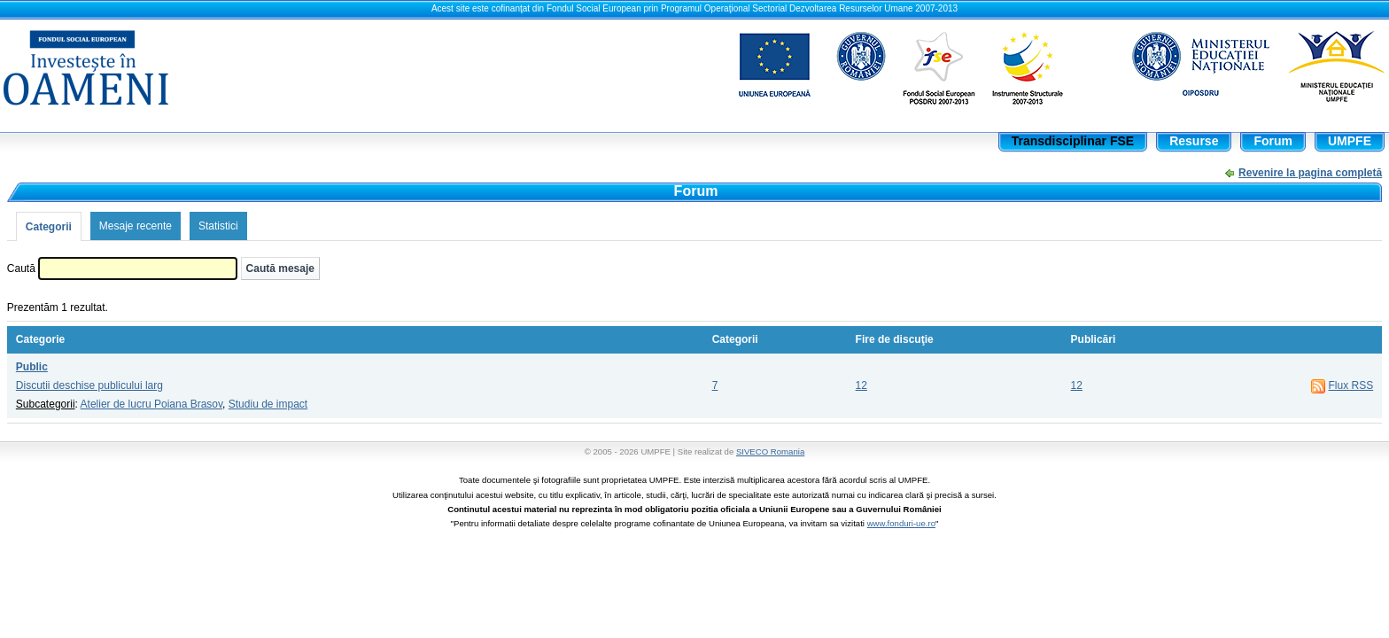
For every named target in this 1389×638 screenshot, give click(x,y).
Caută (21, 268)
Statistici (218, 226)
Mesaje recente (135, 226)
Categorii (49, 227)
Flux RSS (1350, 385)
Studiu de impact (268, 404)
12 (861, 385)
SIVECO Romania (770, 451)
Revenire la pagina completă (1310, 173)
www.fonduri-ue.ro (901, 523)
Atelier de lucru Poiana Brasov (152, 404)
